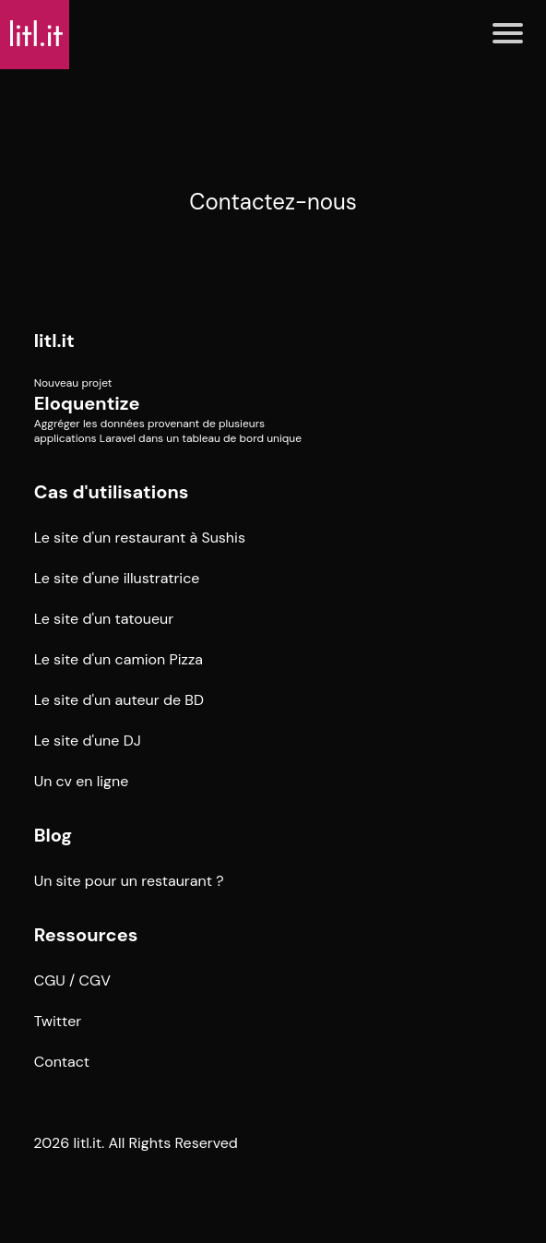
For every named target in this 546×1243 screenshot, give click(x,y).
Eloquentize (87, 403)
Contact (61, 1061)
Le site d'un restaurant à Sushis (139, 537)
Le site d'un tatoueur (104, 618)
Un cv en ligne (81, 781)
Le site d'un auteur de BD (119, 700)
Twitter (58, 1021)
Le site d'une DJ (87, 740)
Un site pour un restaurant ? (129, 880)
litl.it (54, 341)
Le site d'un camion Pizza (118, 659)
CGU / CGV (72, 980)
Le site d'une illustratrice (117, 578)
